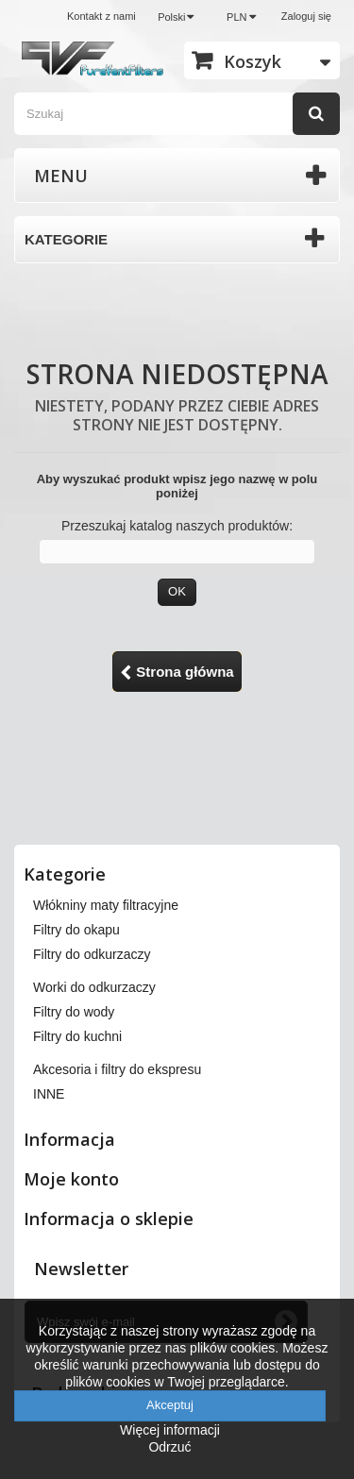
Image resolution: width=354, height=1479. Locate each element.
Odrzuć (169, 1446)
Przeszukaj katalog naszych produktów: (177, 525)
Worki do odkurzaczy (94, 987)
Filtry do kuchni (77, 1036)
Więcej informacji (170, 1429)
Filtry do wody (73, 1011)
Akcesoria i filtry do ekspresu (117, 1069)
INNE (48, 1093)
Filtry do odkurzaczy (91, 954)
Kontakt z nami (101, 16)
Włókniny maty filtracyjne (105, 905)
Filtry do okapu (76, 929)
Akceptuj (170, 1405)
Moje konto (71, 1179)
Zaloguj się (306, 16)
